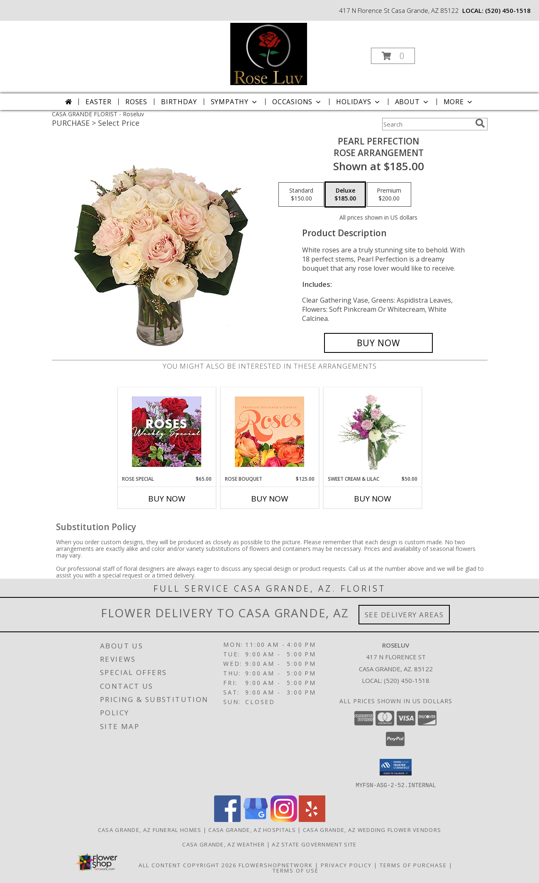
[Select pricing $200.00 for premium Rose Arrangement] (389, 195)
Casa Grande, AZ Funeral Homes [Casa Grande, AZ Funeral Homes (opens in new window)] (150, 829)
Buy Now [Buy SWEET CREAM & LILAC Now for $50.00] (372, 498)
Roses (136, 101)
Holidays (358, 101)
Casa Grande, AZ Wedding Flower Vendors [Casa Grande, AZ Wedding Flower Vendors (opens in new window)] (372, 829)
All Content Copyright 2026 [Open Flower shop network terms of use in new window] (188, 864)
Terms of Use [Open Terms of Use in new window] (296, 870)
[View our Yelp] (312, 819)
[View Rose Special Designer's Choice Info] (166, 431)
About (412, 101)
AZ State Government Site (314, 844)
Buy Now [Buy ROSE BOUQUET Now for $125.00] (269, 498)
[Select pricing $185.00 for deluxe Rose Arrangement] (345, 195)
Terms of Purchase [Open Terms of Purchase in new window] (413, 864)
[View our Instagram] (284, 819)
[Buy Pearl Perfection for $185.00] (378, 343)
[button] (393, 56)
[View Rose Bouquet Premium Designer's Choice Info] (269, 431)
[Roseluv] (269, 53)
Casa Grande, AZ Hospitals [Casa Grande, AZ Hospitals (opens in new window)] (252, 829)
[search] (480, 123)
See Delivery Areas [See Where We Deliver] (404, 614)
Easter (98, 101)
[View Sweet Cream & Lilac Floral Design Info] (372, 431)
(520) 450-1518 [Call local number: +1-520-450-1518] (508, 10)
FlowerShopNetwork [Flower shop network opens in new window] (276, 864)
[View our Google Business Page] (255, 819)
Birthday (179, 101)
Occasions (297, 101)
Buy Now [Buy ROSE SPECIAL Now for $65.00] (166, 498)
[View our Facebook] (227, 819)
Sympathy (235, 101)
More (459, 101)
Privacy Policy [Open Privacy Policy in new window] (346, 864)
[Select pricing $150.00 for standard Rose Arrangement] (301, 195)
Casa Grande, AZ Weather (223, 844)
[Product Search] (427, 124)
